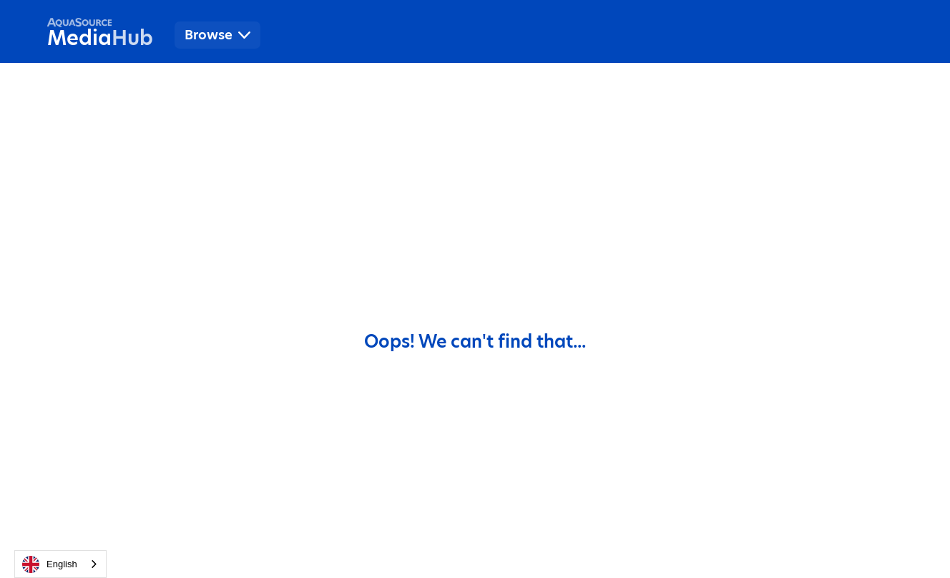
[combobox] (60, 564)
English (49, 564)
